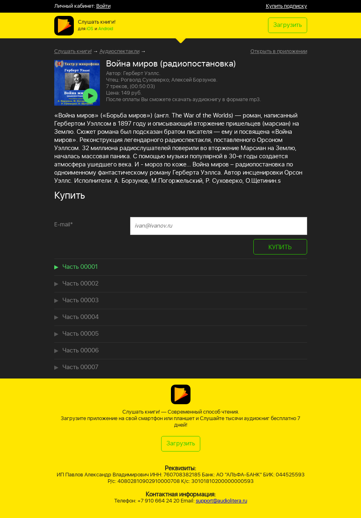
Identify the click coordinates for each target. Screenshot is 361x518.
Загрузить (287, 25)
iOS (89, 29)
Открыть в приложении (278, 52)
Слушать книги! (73, 51)
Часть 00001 (80, 267)
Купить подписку (286, 6)
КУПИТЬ (280, 247)
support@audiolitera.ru (221, 501)
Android (105, 29)
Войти (103, 6)
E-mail (63, 224)
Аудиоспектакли (120, 51)
